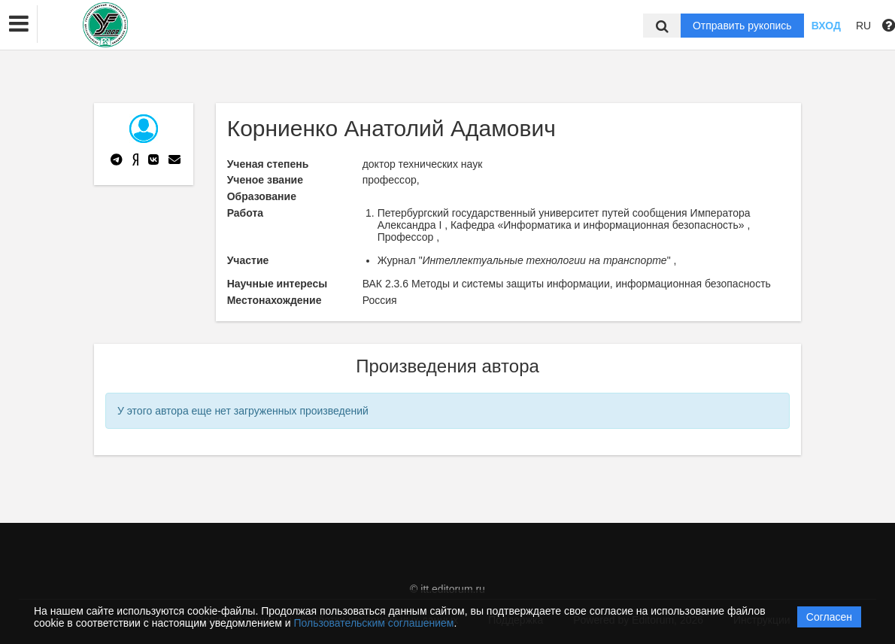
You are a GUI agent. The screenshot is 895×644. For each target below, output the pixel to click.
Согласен (829, 617)
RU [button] (863, 26)
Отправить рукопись (742, 26)
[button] (19, 24)
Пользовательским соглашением (374, 623)
